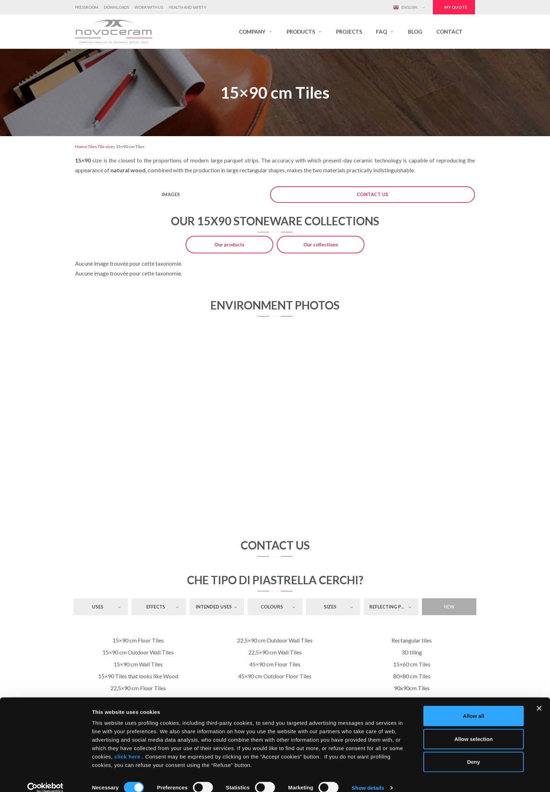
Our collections (320, 244)
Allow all (473, 706)
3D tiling (411, 652)
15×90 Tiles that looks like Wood (138, 676)
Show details (368, 778)
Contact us (373, 194)
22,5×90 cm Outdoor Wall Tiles (275, 640)
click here (127, 747)
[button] (256, 32)
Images (171, 194)
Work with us (149, 7)
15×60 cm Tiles (411, 664)
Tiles (92, 146)
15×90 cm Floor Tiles (138, 640)
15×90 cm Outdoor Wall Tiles (138, 652)
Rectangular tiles (411, 640)
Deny (473, 752)
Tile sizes (106, 146)
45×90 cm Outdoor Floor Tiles (274, 676)
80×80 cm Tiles (411, 676)
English (405, 7)
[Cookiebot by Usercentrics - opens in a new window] (45, 778)
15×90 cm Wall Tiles (138, 664)
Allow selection (473, 729)
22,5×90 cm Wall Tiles (275, 652)
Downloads (116, 7)
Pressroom (86, 7)
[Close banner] (539, 698)
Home (81, 146)
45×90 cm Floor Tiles (275, 664)
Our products (229, 244)
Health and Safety (187, 7)
